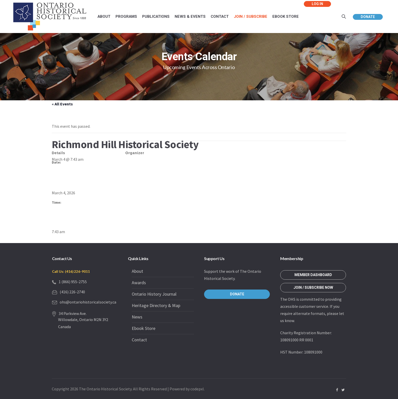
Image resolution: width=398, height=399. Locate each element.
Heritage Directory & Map (156, 305)
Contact (139, 340)
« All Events (62, 103)
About (137, 271)
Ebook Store (143, 328)
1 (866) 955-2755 (73, 281)
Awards (139, 282)
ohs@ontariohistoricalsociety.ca (88, 302)
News (137, 317)
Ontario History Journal (154, 294)
